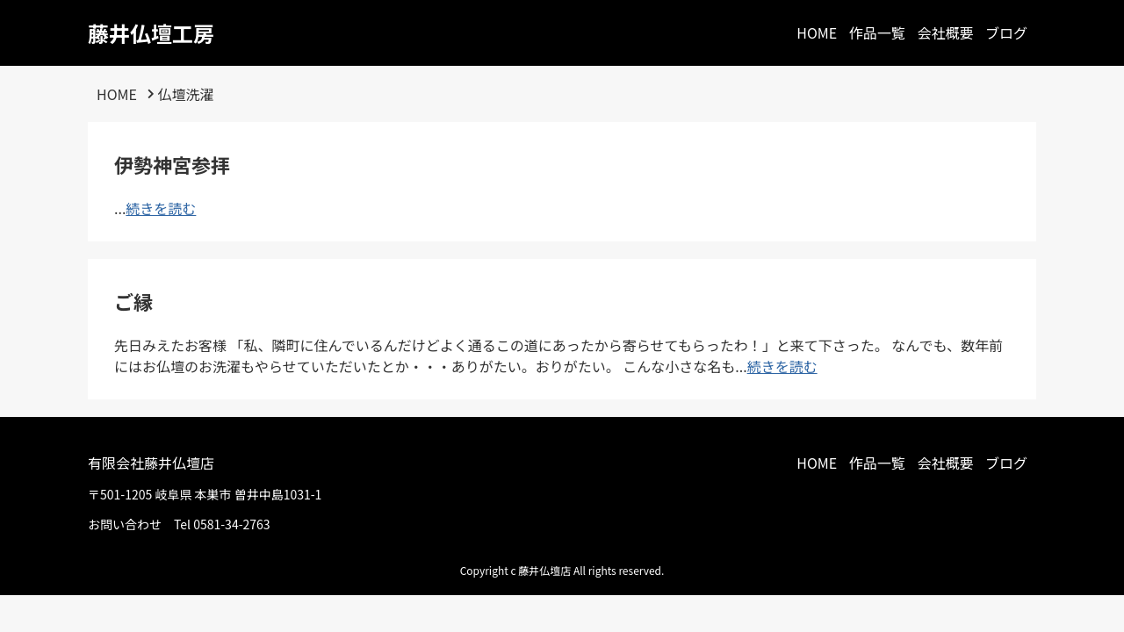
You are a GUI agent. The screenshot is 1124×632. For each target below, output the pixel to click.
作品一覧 (877, 32)
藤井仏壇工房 (151, 33)
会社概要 (945, 32)
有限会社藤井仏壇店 (151, 462)
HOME (816, 32)
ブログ (1006, 32)
